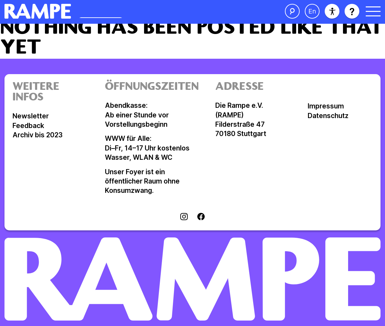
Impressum (326, 106)
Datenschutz (328, 116)
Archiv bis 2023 (38, 135)
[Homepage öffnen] (107, 11)
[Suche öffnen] (292, 11)
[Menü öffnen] (373, 11)
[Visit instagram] (184, 217)
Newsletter (31, 116)
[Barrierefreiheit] (332, 11)
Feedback (28, 126)
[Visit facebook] (201, 217)
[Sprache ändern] (312, 11)
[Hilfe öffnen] (352, 11)
